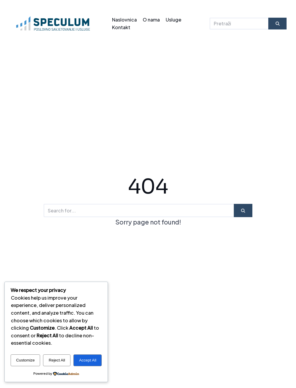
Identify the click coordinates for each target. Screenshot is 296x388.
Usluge (173, 19)
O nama (151, 19)
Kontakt (121, 27)
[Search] (239, 23)
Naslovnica (124, 19)
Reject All (57, 360)
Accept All (87, 360)
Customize (25, 360)
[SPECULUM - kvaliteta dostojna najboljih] (53, 23)
